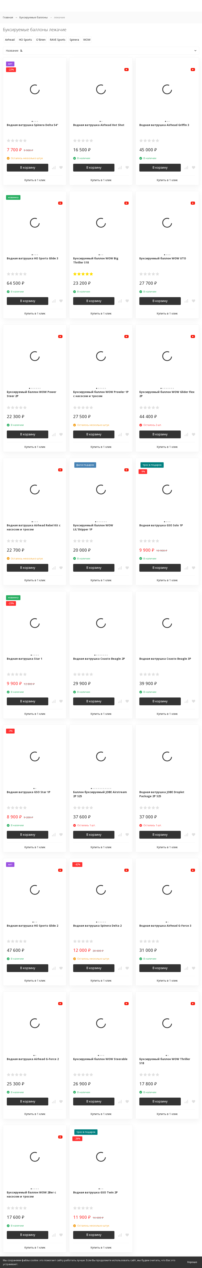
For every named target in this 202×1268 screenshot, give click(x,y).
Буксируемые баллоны (33, 17)
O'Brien (41, 39)
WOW (86, 39)
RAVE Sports (57, 39)
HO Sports (25, 39)
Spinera (74, 39)
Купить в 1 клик (34, 180)
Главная (8, 17)
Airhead (10, 39)
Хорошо (192, 1262)
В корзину (27, 167)
